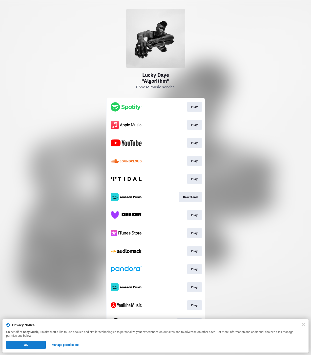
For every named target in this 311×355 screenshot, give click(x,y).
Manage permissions (66, 345)
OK (26, 345)
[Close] (303, 324)
